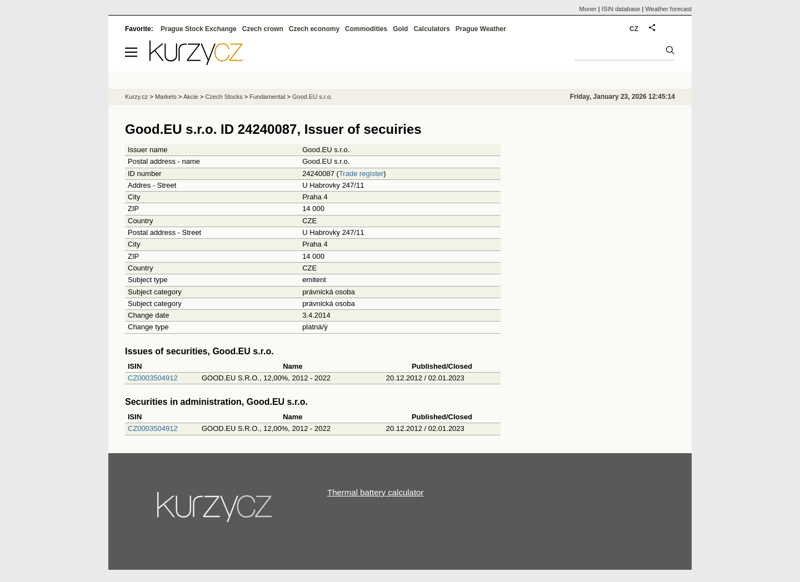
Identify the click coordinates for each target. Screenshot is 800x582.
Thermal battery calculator (375, 492)
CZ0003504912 (153, 378)
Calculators (431, 29)
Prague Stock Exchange (199, 29)
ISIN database (621, 9)
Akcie (190, 96)
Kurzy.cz (136, 96)
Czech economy (314, 29)
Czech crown (262, 29)
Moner (588, 9)
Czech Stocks (223, 96)
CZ (633, 29)
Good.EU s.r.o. (312, 96)
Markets (166, 96)
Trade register (361, 173)
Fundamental (267, 96)
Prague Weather (481, 29)
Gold (400, 29)
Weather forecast (668, 9)
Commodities (366, 29)
